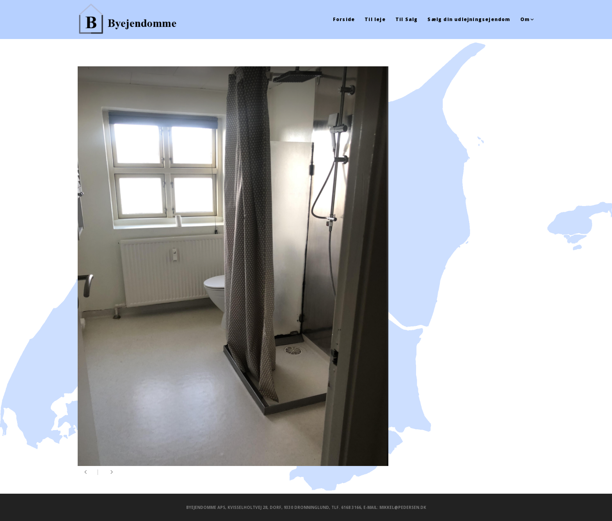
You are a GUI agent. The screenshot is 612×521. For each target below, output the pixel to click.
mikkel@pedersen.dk (402, 507)
